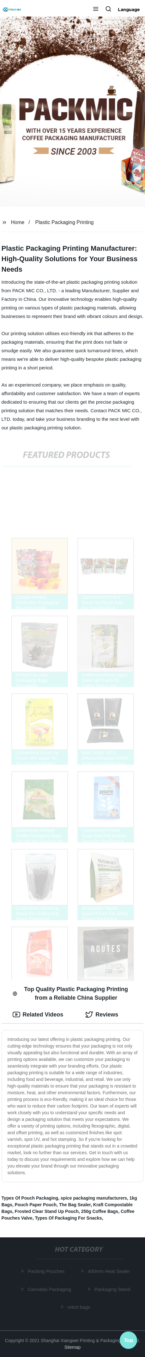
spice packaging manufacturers (94, 1198)
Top (128, 1340)
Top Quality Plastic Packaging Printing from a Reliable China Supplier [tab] (70, 993)
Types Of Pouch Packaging (30, 1198)
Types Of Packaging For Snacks (68, 1218)
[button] (95, 9)
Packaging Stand (112, 1289)
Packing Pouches (46, 1271)
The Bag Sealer (75, 1204)
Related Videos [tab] (38, 1014)
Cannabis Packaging (50, 1289)
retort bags (79, 1307)
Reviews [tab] (101, 1014)
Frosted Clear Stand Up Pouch (47, 1211)
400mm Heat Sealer (109, 1271)
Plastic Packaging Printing (64, 222)
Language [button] (129, 9)
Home (17, 222)
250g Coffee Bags (99, 1211)
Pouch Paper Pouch (36, 1204)
